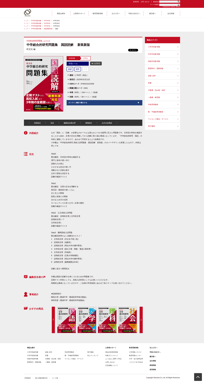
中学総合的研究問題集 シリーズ (38, 41)
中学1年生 (47, 20)
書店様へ (153, 356)
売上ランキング (92, 355)
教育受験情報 (133, 348)
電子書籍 (151, 126)
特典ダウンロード (111, 355)
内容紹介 (37, 123)
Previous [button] (53, 320)
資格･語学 (152, 76)
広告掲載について (111, 365)
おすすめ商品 (107, 123)
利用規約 (28, 378)
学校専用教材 (153, 105)
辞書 (149, 83)
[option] (66, 320)
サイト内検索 (154, 4)
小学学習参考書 (154, 47)
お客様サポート (110, 348)
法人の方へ (153, 348)
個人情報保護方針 (41, 378)
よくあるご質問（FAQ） (114, 359)
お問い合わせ (145, 1)
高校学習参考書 (154, 61)
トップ (26, 20)
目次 (52, 123)
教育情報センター (135, 355)
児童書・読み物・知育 (156, 90)
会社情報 (153, 361)
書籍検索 (156, 1)
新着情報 (136, 1)
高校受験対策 (48, 28)
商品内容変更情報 (111, 352)
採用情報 (153, 369)
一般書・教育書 (154, 97)
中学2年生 (47, 23)
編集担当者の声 (70, 123)
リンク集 (55, 378)
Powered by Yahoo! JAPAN (171, 6)
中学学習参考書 (36, 20)
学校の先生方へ (155, 352)
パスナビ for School (136, 362)
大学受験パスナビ (135, 352)
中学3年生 (47, 26)
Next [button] (141, 320)
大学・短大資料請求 (136, 359)
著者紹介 (88, 123)
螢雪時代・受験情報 (155, 68)
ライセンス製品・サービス (158, 119)
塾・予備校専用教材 (155, 112)
